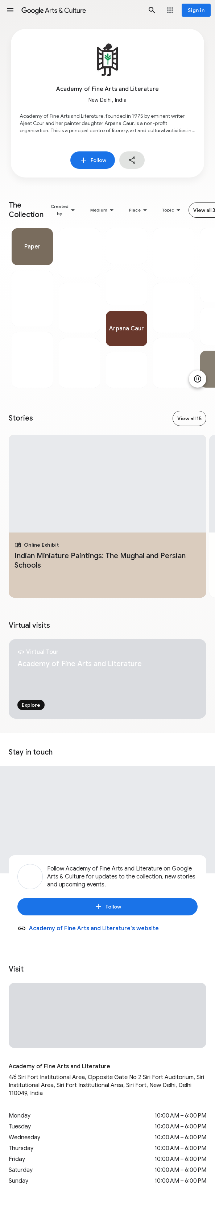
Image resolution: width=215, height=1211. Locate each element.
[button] (10, 10)
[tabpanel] (32, 308)
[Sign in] (196, 10)
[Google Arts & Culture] (81, 10)
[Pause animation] (197, 379)
